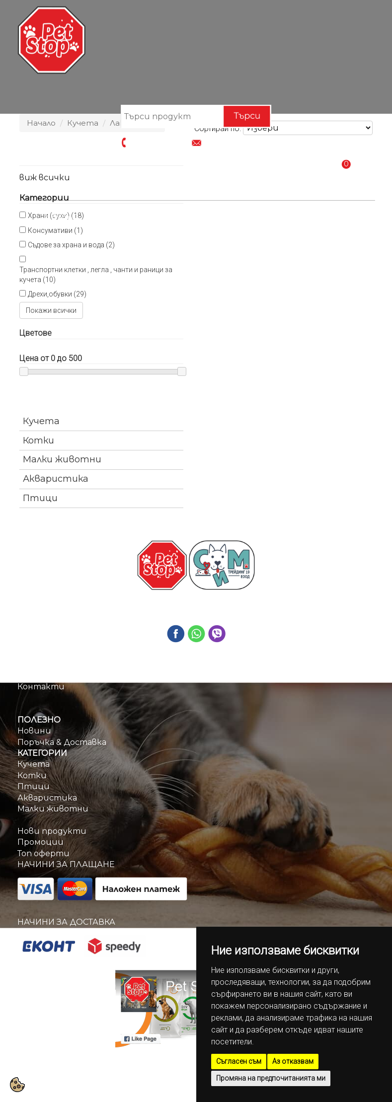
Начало (61, 216)
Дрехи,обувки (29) (57, 294)
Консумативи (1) (55, 230)
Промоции (175, 216)
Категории (114, 216)
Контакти (346, 216)
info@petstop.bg (236, 141)
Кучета (41, 421)
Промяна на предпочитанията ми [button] (270, 1078)
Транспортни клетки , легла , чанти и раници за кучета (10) (95, 275)
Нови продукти (51, 831)
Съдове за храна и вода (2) (71, 245)
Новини (34, 730)
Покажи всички (51, 310)
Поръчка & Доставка (260, 216)
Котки (38, 440)
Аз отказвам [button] (293, 1061)
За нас (30, 675)
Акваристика (55, 478)
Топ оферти (43, 853)
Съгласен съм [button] (238, 1061)
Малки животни (62, 459)
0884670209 (154, 141)
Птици (40, 498)
